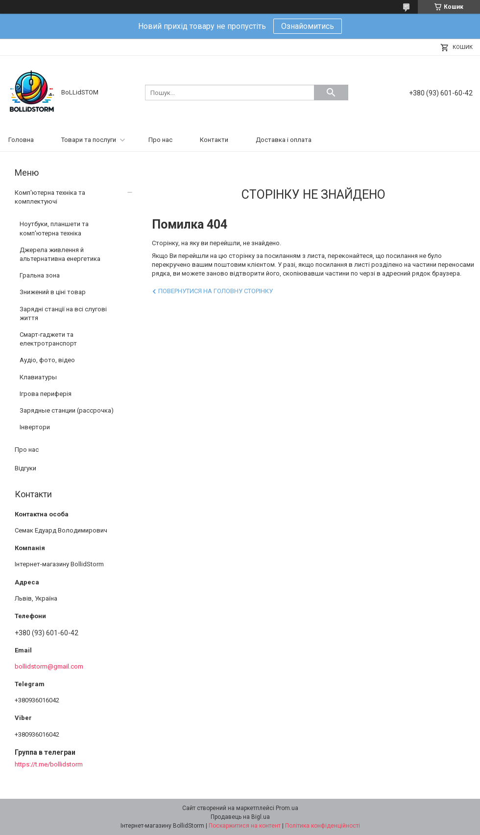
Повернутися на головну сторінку (215, 291)
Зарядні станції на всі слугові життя (63, 313)
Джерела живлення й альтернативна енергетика (60, 254)
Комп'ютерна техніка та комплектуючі (50, 197)
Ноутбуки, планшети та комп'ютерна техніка (54, 228)
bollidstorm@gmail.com (49, 666)
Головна (21, 139)
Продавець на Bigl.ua (240, 816)
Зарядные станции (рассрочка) (67, 410)
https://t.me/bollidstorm (49, 764)
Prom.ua (287, 808)
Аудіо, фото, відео (47, 360)
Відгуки (25, 468)
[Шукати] (331, 92)
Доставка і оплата (284, 139)
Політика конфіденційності (322, 825)
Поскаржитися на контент (245, 825)
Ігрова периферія (46, 393)
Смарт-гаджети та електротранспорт (48, 339)
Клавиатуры (38, 377)
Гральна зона (40, 275)
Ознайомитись (307, 26)
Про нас (160, 139)
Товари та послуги (88, 139)
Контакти (214, 139)
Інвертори (35, 427)
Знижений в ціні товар (53, 292)
